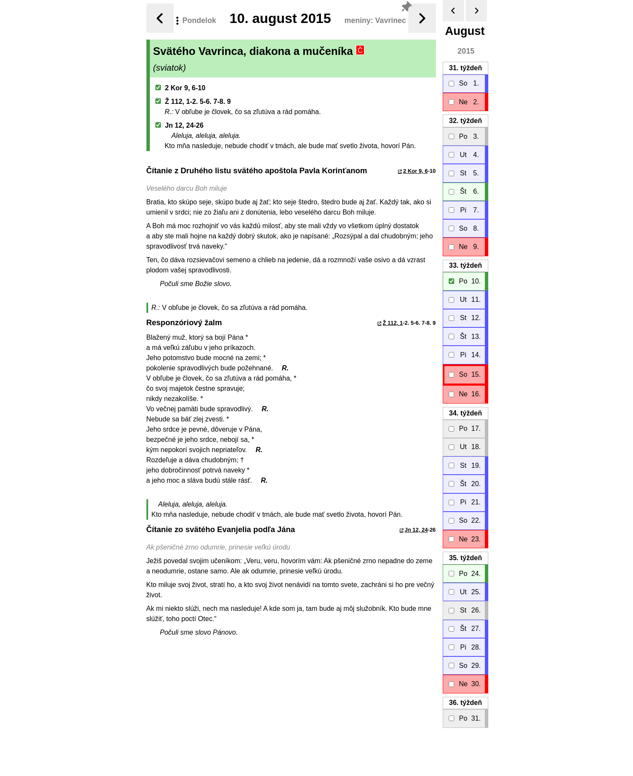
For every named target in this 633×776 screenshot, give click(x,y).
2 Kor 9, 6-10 (180, 88)
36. (465, 702)
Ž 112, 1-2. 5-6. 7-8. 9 (193, 101)
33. (465, 265)
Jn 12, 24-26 (179, 125)
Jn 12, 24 (415, 530)
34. (465, 413)
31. (465, 68)
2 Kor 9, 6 (415, 171)
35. (465, 557)
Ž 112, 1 (393, 323)
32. (465, 120)
